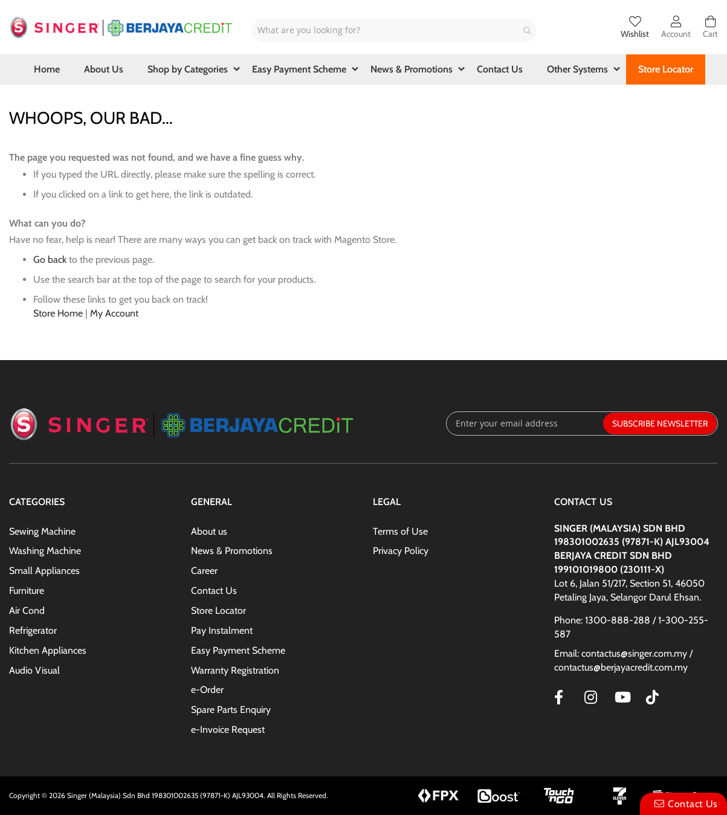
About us (209, 531)
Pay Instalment (222, 630)
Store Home (58, 313)
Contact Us (214, 590)
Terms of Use (400, 531)
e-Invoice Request (228, 729)
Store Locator (218, 610)
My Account (114, 313)
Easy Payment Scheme (238, 650)
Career (204, 570)
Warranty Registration (235, 670)
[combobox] (393, 30)
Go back (49, 259)
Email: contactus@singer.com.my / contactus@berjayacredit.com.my (623, 660)
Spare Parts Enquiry (231, 709)
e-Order (207, 689)
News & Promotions (232, 550)
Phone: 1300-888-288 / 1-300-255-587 (631, 627)
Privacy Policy (400, 550)
